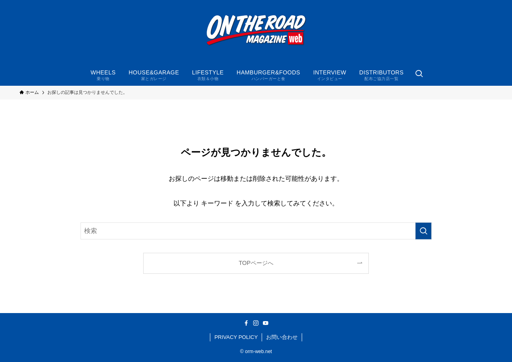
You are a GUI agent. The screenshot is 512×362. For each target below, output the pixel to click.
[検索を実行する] (423, 230)
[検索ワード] (256, 230)
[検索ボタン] (419, 74)
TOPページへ (256, 263)
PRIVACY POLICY (236, 337)
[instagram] (256, 323)
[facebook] (246, 323)
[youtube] (265, 323)
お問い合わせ (282, 337)
